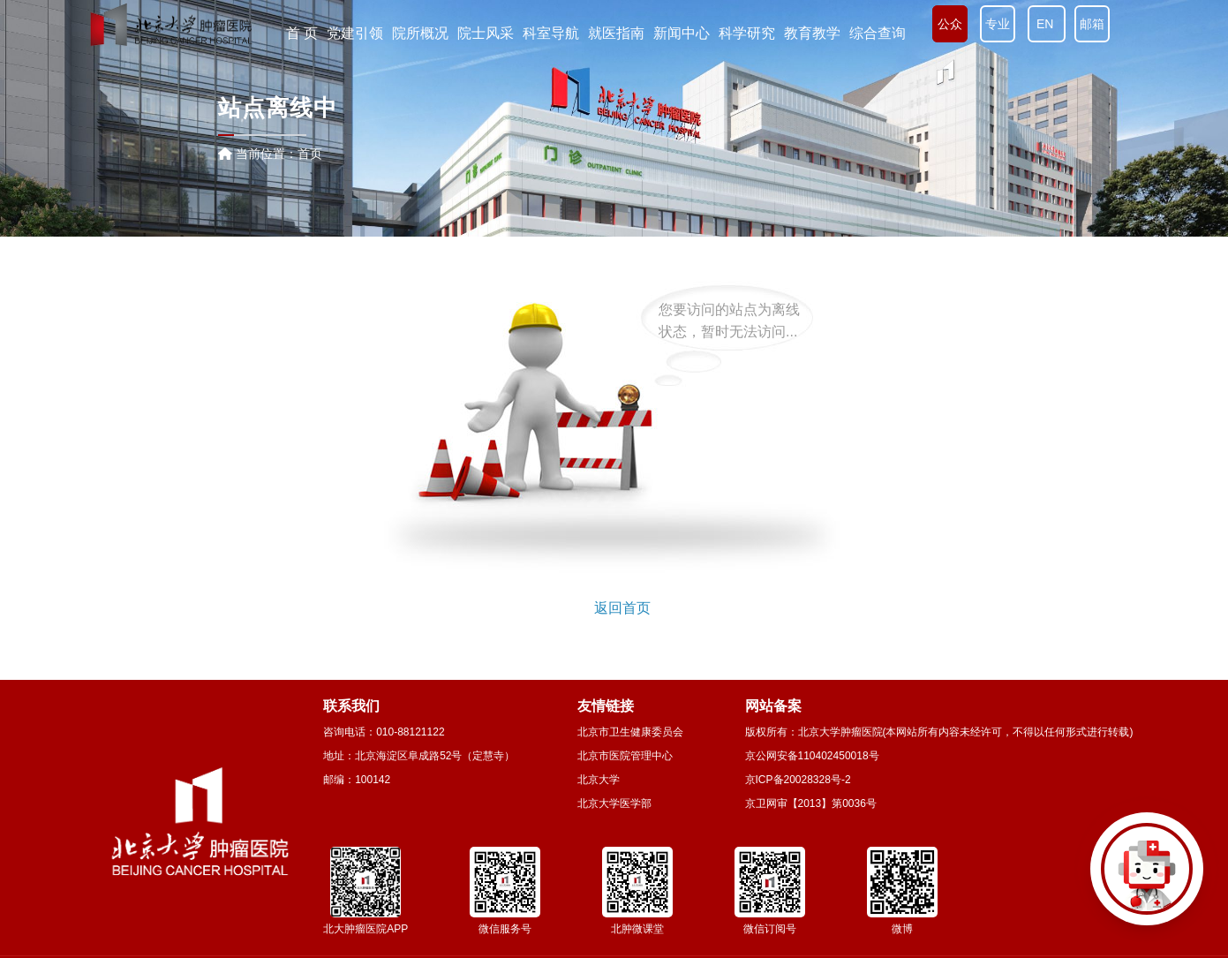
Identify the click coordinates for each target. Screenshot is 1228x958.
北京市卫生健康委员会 (630, 732)
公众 (950, 24)
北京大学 (598, 779)
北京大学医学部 (614, 803)
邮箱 (1092, 24)
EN (1046, 24)
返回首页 (622, 607)
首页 (310, 154)
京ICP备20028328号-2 (798, 779)
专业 (997, 24)
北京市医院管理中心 (625, 756)
